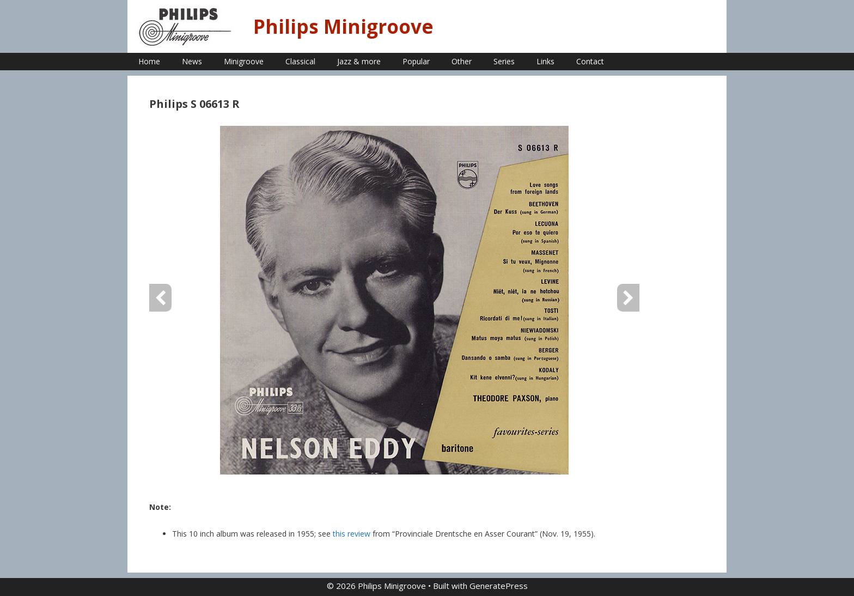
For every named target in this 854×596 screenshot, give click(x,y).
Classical (300, 61)
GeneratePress (498, 585)
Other (462, 61)
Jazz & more (359, 61)
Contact (590, 61)
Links (545, 61)
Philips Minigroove (343, 26)
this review (351, 533)
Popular (416, 61)
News (192, 61)
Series (504, 61)
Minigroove (244, 61)
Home (149, 61)
